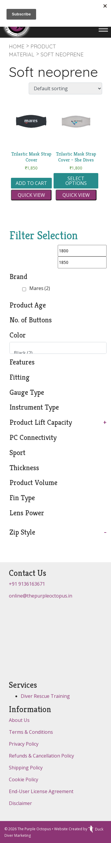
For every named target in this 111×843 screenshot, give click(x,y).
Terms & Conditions (31, 732)
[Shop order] (65, 88)
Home (16, 46)
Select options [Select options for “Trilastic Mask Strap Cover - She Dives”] (76, 180)
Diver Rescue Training (45, 696)
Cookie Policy (23, 779)
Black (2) (55, 353)
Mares (39, 288)
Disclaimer (20, 803)
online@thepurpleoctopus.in (40, 595)
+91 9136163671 (27, 584)
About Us (19, 720)
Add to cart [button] (31, 183)
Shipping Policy (26, 767)
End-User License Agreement (41, 791)
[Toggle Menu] (103, 28)
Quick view (31, 195)
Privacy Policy (23, 744)
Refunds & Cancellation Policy (41, 755)
